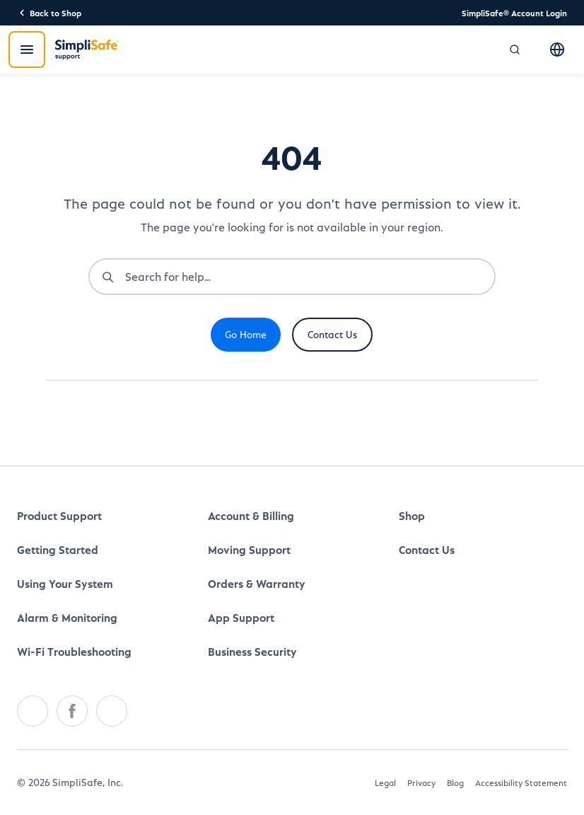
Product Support (59, 515)
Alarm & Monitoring (67, 617)
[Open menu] (26, 49)
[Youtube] (111, 711)
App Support (241, 617)
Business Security (252, 651)
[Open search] (514, 49)
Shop (412, 515)
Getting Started (57, 549)
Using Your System (65, 583)
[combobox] (309, 277)
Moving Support (249, 549)
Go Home (246, 334)
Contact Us (332, 334)
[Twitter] (32, 711)
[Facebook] (72, 711)
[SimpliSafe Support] (86, 49)
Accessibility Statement (521, 782)
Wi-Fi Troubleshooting (74, 651)
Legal (385, 782)
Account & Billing (251, 515)
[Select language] (557, 49)
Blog (455, 782)
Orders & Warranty (256, 583)
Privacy (421, 782)
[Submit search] (107, 276)
